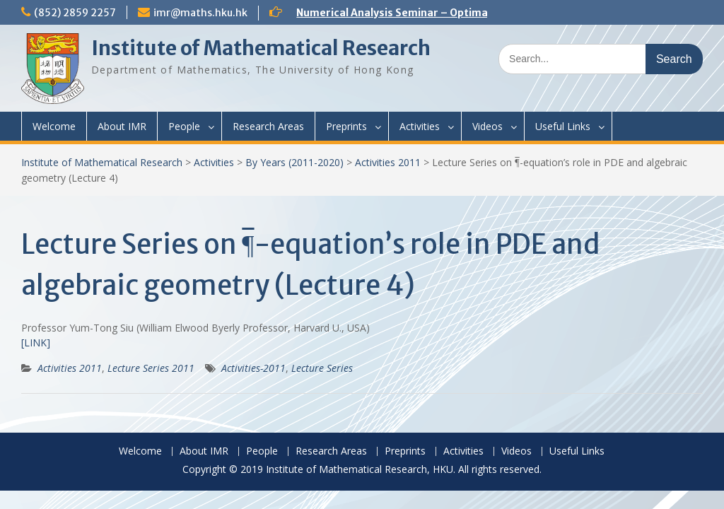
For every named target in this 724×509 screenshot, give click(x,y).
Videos (487, 126)
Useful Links (562, 126)
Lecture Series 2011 (150, 368)
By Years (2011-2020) (294, 162)
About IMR (122, 126)
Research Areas (268, 126)
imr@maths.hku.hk (200, 12)
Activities (419, 126)
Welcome (54, 126)
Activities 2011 (388, 162)
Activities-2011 (253, 368)
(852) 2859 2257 (75, 12)
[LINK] (35, 342)
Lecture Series (322, 368)
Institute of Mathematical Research (261, 48)
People (184, 126)
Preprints (346, 126)
